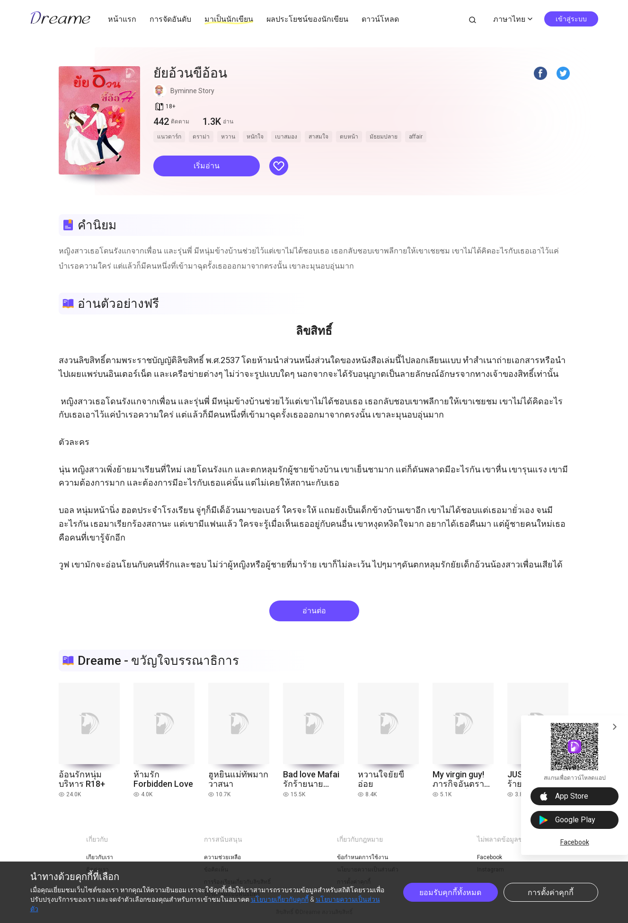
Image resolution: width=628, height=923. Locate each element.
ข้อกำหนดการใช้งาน (362, 857)
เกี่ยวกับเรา (99, 857)
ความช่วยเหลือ (222, 857)
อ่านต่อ (314, 611)
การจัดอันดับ (170, 19)
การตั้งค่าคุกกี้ (551, 892)
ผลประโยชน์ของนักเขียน (307, 19)
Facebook (574, 842)
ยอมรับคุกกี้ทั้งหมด (450, 892)
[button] (206, 166)
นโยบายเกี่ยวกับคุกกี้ (280, 899)
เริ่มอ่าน (207, 166)
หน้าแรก (122, 19)
